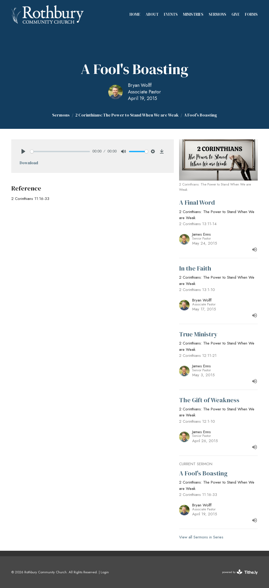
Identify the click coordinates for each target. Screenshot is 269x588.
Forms (251, 14)
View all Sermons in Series (201, 537)
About (152, 14)
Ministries (193, 14)
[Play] (23, 151)
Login (105, 572)
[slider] (60, 151)
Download (29, 163)
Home (135, 14)
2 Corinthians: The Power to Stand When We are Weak (127, 115)
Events (171, 14)
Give (236, 14)
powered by (240, 572)
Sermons (217, 14)
